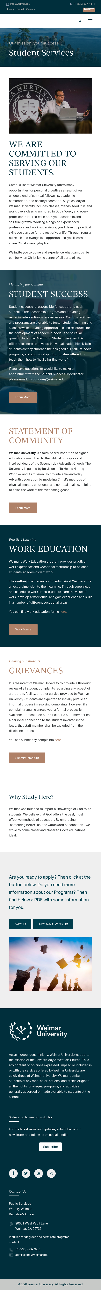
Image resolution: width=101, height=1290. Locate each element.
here (63, 611)
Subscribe (50, 1146)
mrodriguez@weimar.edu (47, 379)
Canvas (30, 9)
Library (10, 9)
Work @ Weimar (20, 1208)
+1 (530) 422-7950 (27, 1249)
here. (58, 740)
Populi (20, 9)
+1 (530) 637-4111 (84, 4)
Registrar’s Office (21, 1214)
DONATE (89, 9)
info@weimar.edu (20, 4)
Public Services (20, 1203)
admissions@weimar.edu (31, 1254)
